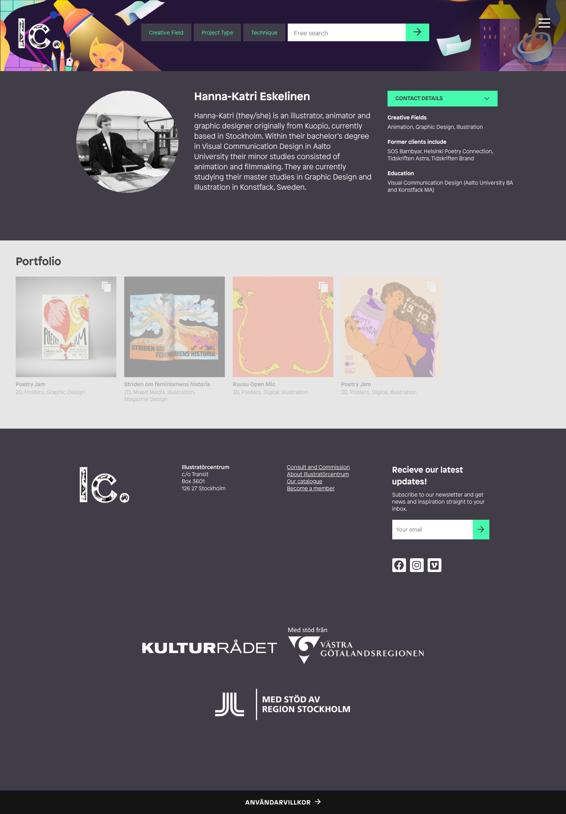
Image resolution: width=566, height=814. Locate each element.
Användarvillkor (278, 802)
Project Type (217, 32)
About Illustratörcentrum (318, 474)
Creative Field (166, 32)
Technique (264, 32)
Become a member (311, 488)
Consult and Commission (318, 467)
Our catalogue (304, 481)
